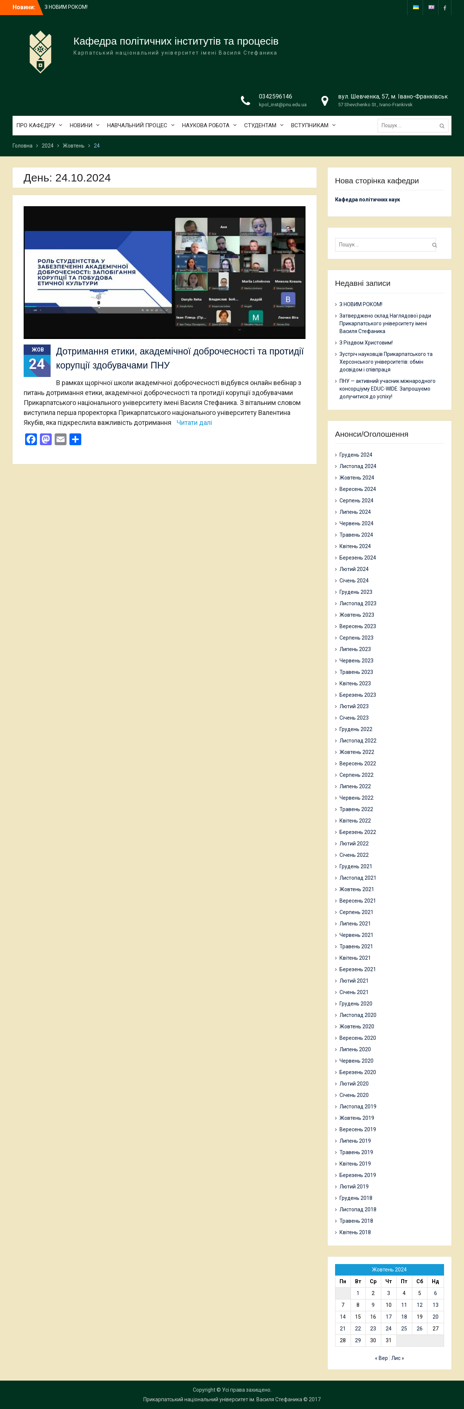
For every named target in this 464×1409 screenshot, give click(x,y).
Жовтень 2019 (357, 1118)
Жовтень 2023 (357, 615)
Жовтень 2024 (357, 478)
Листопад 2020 (358, 1015)
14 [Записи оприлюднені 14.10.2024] (343, 1317)
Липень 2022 (355, 786)
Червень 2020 (356, 1061)
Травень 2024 (356, 535)
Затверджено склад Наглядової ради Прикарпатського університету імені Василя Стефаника (385, 323)
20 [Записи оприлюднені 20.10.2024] (436, 1317)
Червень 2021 (356, 935)
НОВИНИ (81, 125)
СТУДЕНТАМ (260, 125)
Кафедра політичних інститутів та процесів (176, 41)
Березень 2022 (358, 832)
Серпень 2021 (356, 912)
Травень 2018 (356, 1221)
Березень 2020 (358, 1072)
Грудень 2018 (356, 1198)
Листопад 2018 (358, 1209)
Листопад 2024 (358, 466)
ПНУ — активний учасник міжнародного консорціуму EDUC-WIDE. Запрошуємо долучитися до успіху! (388, 388)
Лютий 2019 (354, 1187)
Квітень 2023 (355, 683)
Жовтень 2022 (357, 752)
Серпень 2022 (356, 775)
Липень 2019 (355, 1141)
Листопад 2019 (358, 1106)
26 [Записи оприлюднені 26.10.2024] (420, 1329)
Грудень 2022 (356, 729)
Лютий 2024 (354, 569)
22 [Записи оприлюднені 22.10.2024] (358, 1329)
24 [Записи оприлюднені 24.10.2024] (389, 1329)
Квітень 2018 (355, 1232)
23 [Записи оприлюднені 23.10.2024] (373, 1329)
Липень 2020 (355, 1049)
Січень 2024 (354, 581)
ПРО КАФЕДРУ (35, 125)
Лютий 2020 (354, 1084)
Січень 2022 (354, 855)
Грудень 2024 (356, 455)
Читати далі (194, 422)
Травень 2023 (356, 672)
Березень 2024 (358, 558)
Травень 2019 (356, 1152)
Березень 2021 (358, 969)
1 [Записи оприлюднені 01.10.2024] (357, 1293)
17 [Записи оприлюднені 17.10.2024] (389, 1317)
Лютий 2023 (354, 706)
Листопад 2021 (358, 878)
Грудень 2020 (356, 1004)
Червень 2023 (356, 661)
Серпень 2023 (356, 638)
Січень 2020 (354, 1095)
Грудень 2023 (356, 592)
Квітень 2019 (355, 1164)
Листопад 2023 (358, 603)
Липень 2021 (355, 924)
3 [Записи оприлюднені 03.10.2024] (388, 1293)
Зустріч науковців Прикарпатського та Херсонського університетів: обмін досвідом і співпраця (386, 362)
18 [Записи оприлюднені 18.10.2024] (404, 1317)
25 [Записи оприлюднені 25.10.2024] (404, 1329)
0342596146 (275, 96)
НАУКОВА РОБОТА (205, 125)
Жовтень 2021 (357, 889)
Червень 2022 (356, 798)
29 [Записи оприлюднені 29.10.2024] (358, 1340)
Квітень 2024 (355, 546)
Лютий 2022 (354, 844)
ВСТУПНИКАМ (309, 125)
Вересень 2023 (358, 626)
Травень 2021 (356, 946)
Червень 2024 (356, 523)
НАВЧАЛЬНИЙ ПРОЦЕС (137, 125)
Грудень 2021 (356, 866)
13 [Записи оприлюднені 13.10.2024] (436, 1305)
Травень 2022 (356, 809)
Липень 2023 (355, 649)
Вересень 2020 (358, 1038)
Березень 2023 (358, 695)
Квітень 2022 (355, 821)
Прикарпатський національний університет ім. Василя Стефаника (222, 1399)
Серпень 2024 (356, 500)
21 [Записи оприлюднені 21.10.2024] (343, 1329)
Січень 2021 (354, 992)
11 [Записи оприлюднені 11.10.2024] (404, 1305)
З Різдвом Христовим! (366, 343)
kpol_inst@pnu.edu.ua (283, 104)
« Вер (381, 1358)
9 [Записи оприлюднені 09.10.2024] (373, 1305)
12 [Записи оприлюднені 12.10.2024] (420, 1305)
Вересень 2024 (358, 489)
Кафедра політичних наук (367, 199)
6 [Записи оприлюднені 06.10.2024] (435, 1293)
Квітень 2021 (355, 958)
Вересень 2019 (358, 1129)
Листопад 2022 (358, 741)
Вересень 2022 (358, 763)
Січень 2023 (354, 718)
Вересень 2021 (358, 901)
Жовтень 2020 (357, 1026)
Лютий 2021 (354, 981)
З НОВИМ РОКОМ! (66, 7)
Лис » (397, 1358)
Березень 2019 (358, 1175)
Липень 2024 (355, 512)
